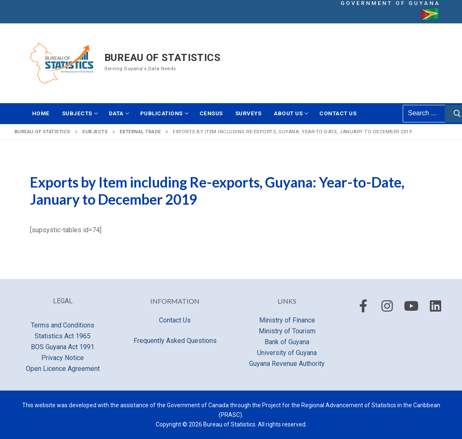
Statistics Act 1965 (63, 336)
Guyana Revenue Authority (287, 364)
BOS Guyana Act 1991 (62, 347)
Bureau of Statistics (162, 57)
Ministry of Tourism (287, 331)
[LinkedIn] (435, 306)
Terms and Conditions (62, 325)
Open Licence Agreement (63, 369)
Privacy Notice (62, 358)
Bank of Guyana (287, 342)
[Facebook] (363, 306)
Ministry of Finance (287, 320)
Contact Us (175, 320)
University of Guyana (287, 353)
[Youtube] (411, 306)
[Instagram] (387, 306)
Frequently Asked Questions (175, 341)
